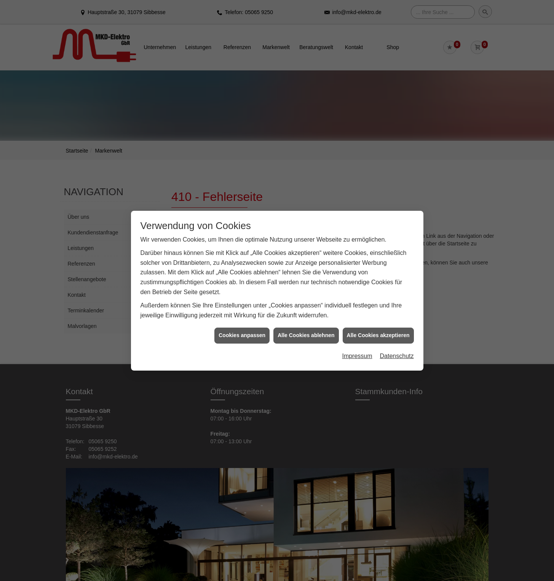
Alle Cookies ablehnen (306, 333)
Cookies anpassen (242, 333)
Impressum (357, 353)
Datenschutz (397, 353)
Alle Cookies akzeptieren (378, 333)
